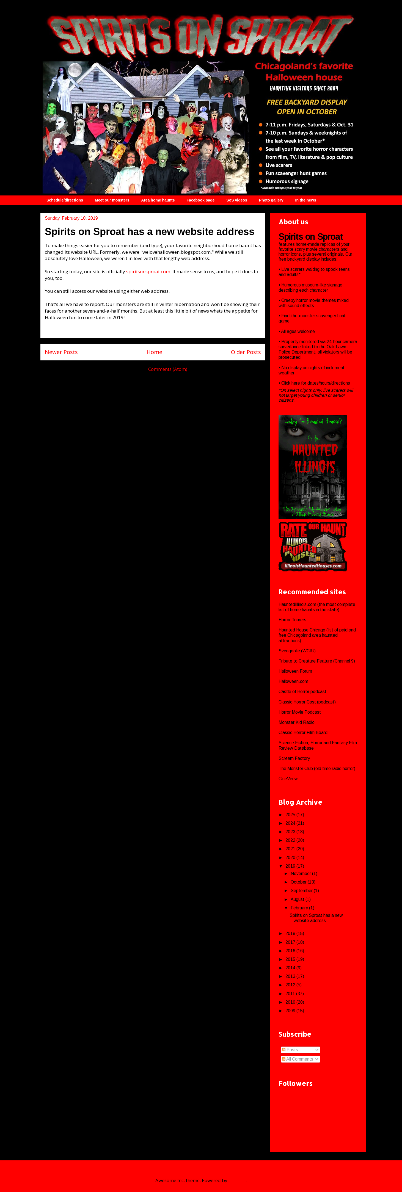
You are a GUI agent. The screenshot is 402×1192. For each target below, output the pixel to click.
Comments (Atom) (167, 369)
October (299, 882)
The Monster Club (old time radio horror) (317, 768)
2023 (290, 831)
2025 (290, 814)
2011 (290, 993)
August (298, 899)
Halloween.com (293, 681)
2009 (290, 1010)
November (301, 873)
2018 (290, 933)
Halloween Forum (295, 671)
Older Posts (246, 352)
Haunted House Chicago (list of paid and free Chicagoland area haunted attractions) (317, 635)
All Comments (297, 1059)
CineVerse (288, 778)
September (302, 890)
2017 (290, 942)
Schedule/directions (64, 200)
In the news (305, 200)
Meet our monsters (112, 200)
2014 (290, 967)
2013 (290, 976)
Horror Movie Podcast (300, 712)
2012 (290, 985)
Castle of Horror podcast (302, 691)
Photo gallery (271, 200)
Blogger (237, 1180)
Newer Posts (61, 352)
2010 (290, 1002)
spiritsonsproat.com (148, 271)
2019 (290, 866)
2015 (290, 959)
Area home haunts (158, 200)
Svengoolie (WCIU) (297, 651)
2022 (290, 840)
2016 (290, 950)
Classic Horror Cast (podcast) (307, 702)
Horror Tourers (292, 619)
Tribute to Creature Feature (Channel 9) (317, 661)
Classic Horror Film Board (303, 732)
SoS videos (236, 200)
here (296, 383)
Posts (290, 1049)
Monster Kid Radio (297, 722)
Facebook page (200, 200)
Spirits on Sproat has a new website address (149, 231)
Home (154, 352)
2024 (290, 823)
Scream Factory (294, 758)
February (300, 908)
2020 (290, 857)
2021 (290, 848)
